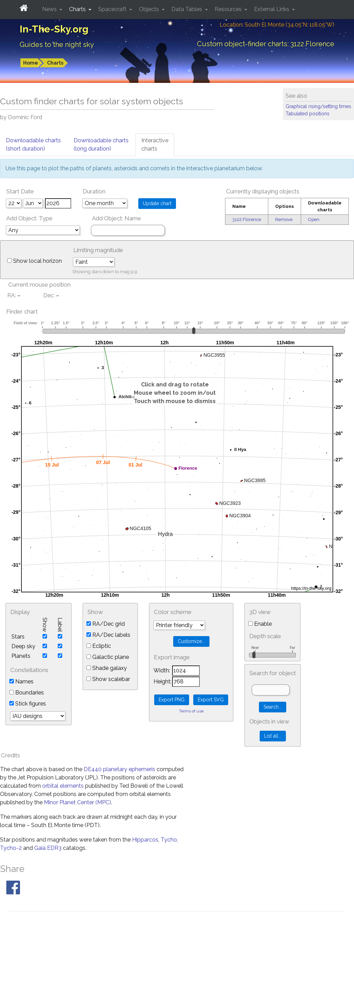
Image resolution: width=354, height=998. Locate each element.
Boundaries (26, 692)
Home (30, 63)
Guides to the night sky (57, 44)
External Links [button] (272, 9)
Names (21, 681)
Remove (283, 219)
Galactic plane (107, 657)
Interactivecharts (154, 144)
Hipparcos (145, 839)
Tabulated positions (307, 113)
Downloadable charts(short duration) (33, 144)
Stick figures (27, 703)
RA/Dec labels (108, 635)
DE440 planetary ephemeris (119, 769)
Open (313, 219)
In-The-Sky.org (54, 29)
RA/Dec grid (105, 624)
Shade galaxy (106, 668)
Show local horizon (34, 261)
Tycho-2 (11, 848)
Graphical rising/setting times (318, 106)
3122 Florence (246, 219)
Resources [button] (229, 9)
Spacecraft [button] (113, 9)
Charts (55, 63)
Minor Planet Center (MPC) (77, 802)
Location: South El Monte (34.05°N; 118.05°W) (277, 24)
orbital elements (63, 786)
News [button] (50, 9)
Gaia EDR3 (48, 848)
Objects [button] (149, 9)
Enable (260, 624)
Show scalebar (108, 679)
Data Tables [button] (187, 9)
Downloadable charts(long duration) (101, 144)
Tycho (169, 839)
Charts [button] (78, 9)
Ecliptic (98, 646)
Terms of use (191, 711)
